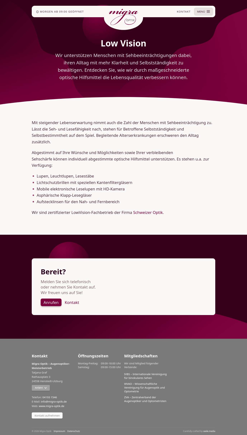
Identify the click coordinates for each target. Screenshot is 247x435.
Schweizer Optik (148, 212)
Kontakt (184, 11)
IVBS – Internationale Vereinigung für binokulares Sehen (145, 376)
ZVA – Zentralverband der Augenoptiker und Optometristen (145, 399)
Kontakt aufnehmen (47, 415)
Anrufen (51, 302)
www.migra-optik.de (51, 406)
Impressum (59, 431)
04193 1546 (49, 397)
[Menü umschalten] (203, 12)
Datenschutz (73, 431)
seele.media (209, 431)
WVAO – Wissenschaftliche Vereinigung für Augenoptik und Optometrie (144, 387)
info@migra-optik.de (54, 401)
